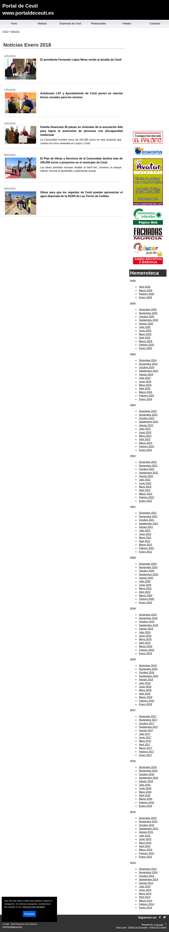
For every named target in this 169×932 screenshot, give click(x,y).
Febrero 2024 (146, 395)
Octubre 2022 (146, 469)
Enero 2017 (145, 755)
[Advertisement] (147, 79)
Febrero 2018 (146, 701)
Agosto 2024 (146, 374)
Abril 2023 (144, 439)
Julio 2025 (144, 327)
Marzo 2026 (145, 290)
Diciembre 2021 (148, 513)
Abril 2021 (144, 541)
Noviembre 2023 (148, 415)
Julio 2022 (144, 479)
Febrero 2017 (146, 751)
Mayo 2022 (145, 486)
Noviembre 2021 (148, 516)
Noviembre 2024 (148, 364)
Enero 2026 (145, 297)
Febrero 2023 (146, 446)
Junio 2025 (145, 330)
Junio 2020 (145, 585)
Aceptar (29, 913)
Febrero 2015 (146, 853)
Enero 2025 (145, 348)
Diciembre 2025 (148, 309)
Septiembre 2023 (148, 421)
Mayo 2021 (145, 537)
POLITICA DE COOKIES (34, 907)
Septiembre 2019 (148, 625)
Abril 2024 (144, 388)
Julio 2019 (144, 632)
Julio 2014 (144, 886)
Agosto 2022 (146, 476)
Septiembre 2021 (148, 523)
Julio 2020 (144, 581)
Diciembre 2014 (148, 869)
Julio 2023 (144, 429)
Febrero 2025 (146, 344)
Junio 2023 (145, 432)
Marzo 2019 (145, 646)
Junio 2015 (145, 839)
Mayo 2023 (145, 436)
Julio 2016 (144, 785)
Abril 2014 (144, 897)
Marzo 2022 (145, 494)
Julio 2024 (144, 378)
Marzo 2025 (145, 341)
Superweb (158, 925)
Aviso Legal (121, 927)
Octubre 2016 (146, 774)
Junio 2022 (145, 483)
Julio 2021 (144, 530)
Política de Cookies (157, 927)
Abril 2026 (144, 287)
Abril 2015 (144, 846)
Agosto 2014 (146, 883)
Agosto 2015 (146, 832)
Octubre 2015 (146, 825)
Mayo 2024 (145, 385)
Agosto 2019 (146, 628)
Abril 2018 (144, 693)
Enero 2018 (145, 704)
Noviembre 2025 (148, 313)
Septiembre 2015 (148, 828)
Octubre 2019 (146, 621)
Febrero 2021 (146, 548)
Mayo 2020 (145, 588)
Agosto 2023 (146, 425)
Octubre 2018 (146, 672)
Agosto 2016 (146, 781)
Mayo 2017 (145, 741)
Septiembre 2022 (148, 472)
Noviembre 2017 (148, 720)
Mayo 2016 (145, 792)
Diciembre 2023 (148, 411)
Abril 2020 (144, 592)
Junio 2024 (145, 381)
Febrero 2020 (146, 599)
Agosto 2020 (146, 578)
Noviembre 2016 (148, 770)
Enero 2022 (145, 501)
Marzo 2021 (145, 544)
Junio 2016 (145, 788)
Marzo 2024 (145, 392)
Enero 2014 (145, 907)
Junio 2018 (145, 686)
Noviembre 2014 (148, 872)
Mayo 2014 (145, 893)
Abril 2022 (144, 490)
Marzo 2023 (145, 443)
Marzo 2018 (145, 697)
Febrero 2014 (146, 904)
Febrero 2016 (146, 802)
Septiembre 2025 (148, 320)
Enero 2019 (145, 653)
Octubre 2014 (146, 876)
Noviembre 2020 (148, 567)
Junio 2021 (145, 534)
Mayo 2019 (145, 639)
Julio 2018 (144, 683)
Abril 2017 (144, 744)
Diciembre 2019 (148, 614)
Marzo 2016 (145, 799)
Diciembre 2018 (148, 665)
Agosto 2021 (146, 527)
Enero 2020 (145, 602)
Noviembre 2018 (148, 669)
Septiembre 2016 (148, 777)
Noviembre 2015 (148, 821)
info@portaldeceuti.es (12, 927)
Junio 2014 (145, 890)
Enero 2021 (145, 551)
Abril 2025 (144, 337)
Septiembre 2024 (148, 371)
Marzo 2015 (145, 849)
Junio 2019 (145, 636)
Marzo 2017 (145, 748)
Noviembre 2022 (148, 465)
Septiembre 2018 (148, 676)
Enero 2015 (145, 857)
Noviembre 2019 (148, 618)
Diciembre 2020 (148, 564)
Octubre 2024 (146, 367)
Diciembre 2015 (148, 818)
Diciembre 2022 (148, 462)
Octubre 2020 (146, 570)
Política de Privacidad (137, 927)
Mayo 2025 (145, 334)
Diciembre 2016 (148, 767)
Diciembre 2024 (148, 360)
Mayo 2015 (145, 842)
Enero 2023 (145, 450)
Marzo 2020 (145, 595)
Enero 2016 (145, 806)
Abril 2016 (144, 795)
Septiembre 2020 (148, 574)
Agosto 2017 (146, 730)
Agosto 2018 (146, 679)
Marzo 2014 (145, 900)
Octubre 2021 (146, 520)
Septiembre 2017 (148, 727)
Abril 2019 (144, 643)
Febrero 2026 (146, 294)
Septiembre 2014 (148, 879)
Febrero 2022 (146, 497)
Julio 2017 (144, 734)
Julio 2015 (144, 835)
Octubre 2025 (146, 316)
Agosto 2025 (146, 323)
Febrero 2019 (146, 650)
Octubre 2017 (146, 723)
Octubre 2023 (146, 418)
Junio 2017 (145, 737)
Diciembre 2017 (148, 716)
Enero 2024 (145, 399)
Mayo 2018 (145, 690)
